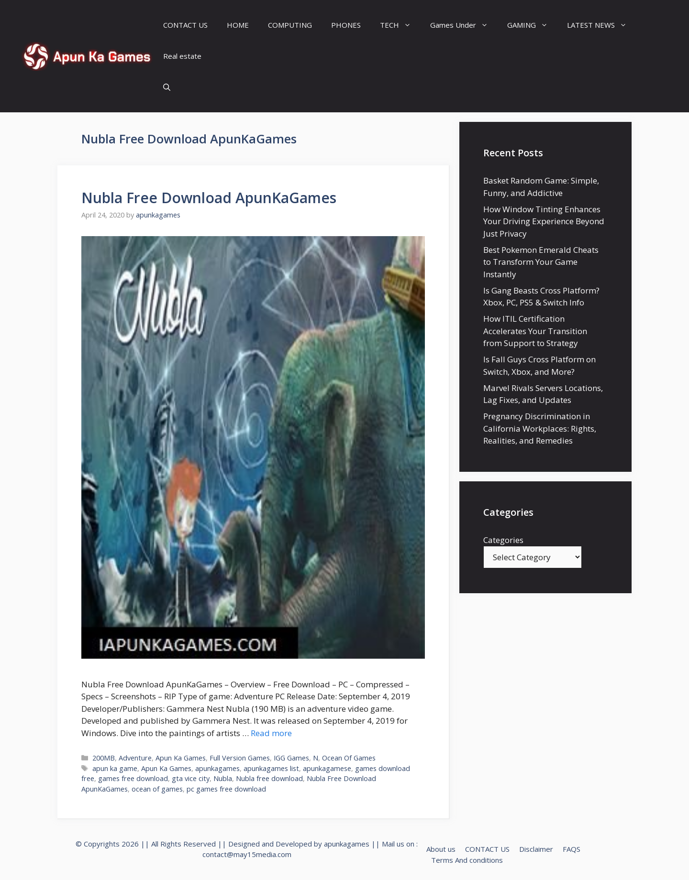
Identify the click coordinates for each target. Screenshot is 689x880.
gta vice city (191, 778)
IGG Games (291, 757)
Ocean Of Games (349, 757)
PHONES (346, 25)
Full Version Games (240, 757)
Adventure (135, 757)
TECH (400, 25)
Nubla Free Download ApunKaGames (208, 197)
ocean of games (157, 788)
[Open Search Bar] (167, 87)
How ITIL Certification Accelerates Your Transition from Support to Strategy (535, 330)
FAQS (571, 849)
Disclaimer (536, 849)
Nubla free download (269, 778)
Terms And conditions (467, 860)
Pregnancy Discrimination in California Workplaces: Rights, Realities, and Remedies (539, 428)
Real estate (182, 56)
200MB (103, 757)
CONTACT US (185, 25)
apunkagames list (271, 768)
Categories (503, 539)
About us (441, 849)
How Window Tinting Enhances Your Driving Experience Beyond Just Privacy (543, 221)
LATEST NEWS (601, 25)
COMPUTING (290, 25)
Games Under (464, 25)
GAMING (532, 25)
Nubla (222, 778)
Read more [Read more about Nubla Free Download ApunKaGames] (271, 733)
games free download (133, 778)
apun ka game (114, 768)
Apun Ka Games (181, 757)
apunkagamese (327, 768)
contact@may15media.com (246, 854)
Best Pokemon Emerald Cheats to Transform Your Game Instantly (541, 262)
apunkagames (217, 768)
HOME (238, 25)
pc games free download (226, 788)
